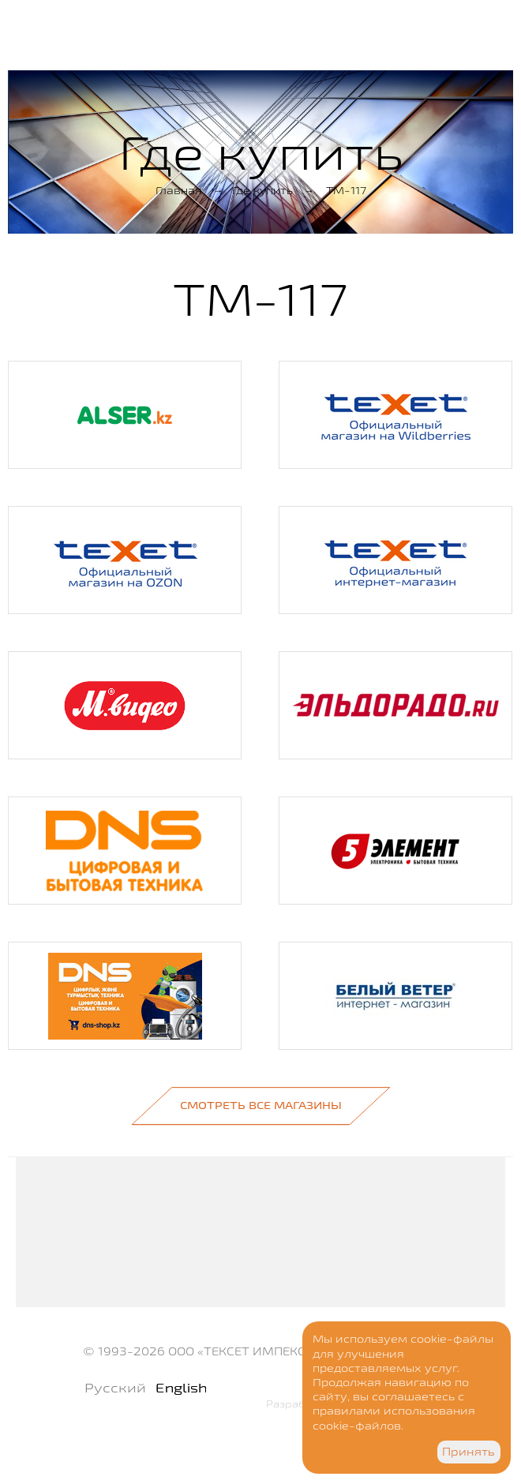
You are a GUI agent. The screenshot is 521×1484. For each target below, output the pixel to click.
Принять (468, 1451)
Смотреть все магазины (261, 1105)
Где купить (262, 190)
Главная (179, 190)
